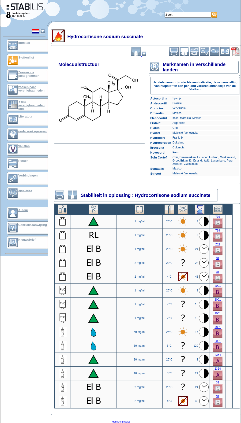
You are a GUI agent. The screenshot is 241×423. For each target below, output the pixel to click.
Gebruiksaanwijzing (32, 225)
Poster (23, 160)
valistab (24, 146)
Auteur (23, 210)
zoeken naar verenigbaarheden (31, 88)
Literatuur (25, 116)
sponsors (25, 190)
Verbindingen (28, 175)
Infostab (24, 42)
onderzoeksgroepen (32, 131)
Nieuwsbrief (27, 239)
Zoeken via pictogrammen (28, 73)
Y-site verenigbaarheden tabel (31, 105)
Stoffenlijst (26, 57)
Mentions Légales (121, 421)
